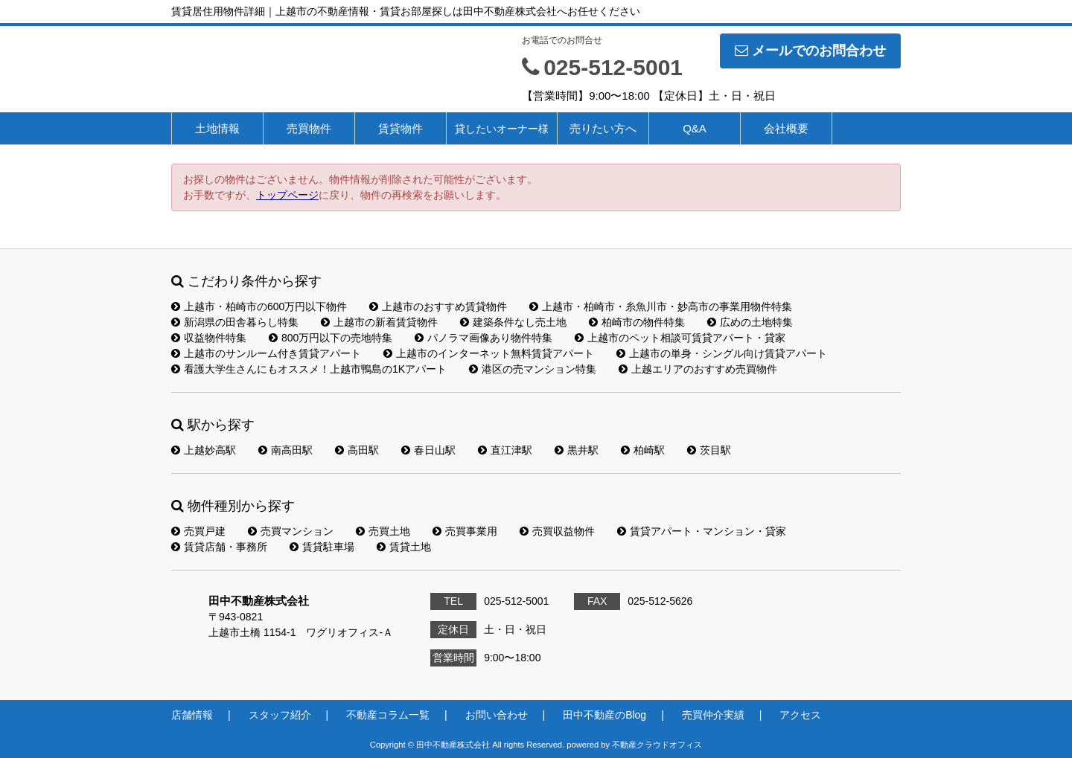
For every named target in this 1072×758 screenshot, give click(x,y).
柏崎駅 (643, 450)
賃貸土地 (404, 547)
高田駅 (357, 450)
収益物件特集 (208, 338)
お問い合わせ (496, 715)
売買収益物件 (557, 531)
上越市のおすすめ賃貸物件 (438, 306)
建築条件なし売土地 (513, 322)
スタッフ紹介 (280, 715)
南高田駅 (285, 450)
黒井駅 (577, 450)
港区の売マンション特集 (532, 369)
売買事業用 (465, 531)
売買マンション (291, 531)
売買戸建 (198, 531)
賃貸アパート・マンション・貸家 (701, 531)
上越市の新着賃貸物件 (379, 322)
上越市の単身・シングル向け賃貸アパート (721, 353)
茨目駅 (709, 450)
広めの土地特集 (750, 322)
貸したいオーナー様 (502, 129)
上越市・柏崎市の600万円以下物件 (259, 306)
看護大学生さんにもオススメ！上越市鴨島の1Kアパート (309, 369)
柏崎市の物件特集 (637, 322)
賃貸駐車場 (322, 547)
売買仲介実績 (713, 715)
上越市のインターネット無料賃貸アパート (488, 353)
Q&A (694, 128)
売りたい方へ (603, 128)
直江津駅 (505, 450)
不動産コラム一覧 (388, 715)
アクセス (800, 715)
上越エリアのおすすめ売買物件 (698, 369)
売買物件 (309, 128)
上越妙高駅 (203, 450)
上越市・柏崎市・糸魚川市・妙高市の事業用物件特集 (660, 306)
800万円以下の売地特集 (330, 338)
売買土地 (383, 531)
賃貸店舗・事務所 (219, 547)
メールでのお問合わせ (810, 50)
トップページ (287, 195)
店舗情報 (192, 715)
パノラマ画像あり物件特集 (483, 338)
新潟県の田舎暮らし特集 (235, 322)
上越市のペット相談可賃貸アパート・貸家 (680, 338)
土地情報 (217, 128)
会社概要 (786, 128)
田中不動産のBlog (604, 715)
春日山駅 (428, 450)
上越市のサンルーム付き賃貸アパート (266, 353)
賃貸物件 (400, 128)
